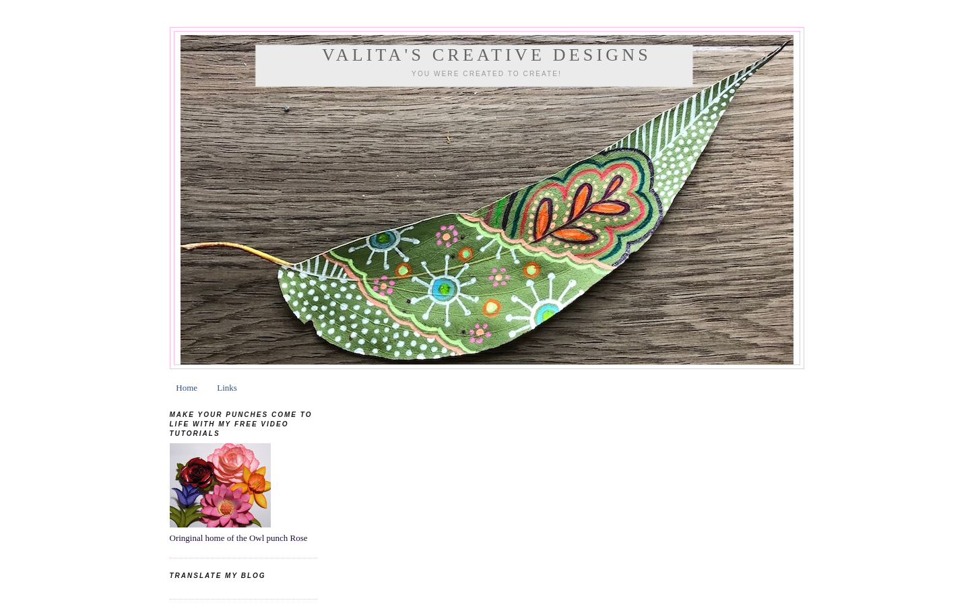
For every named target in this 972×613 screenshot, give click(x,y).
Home (186, 388)
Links (227, 388)
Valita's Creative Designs (486, 55)
